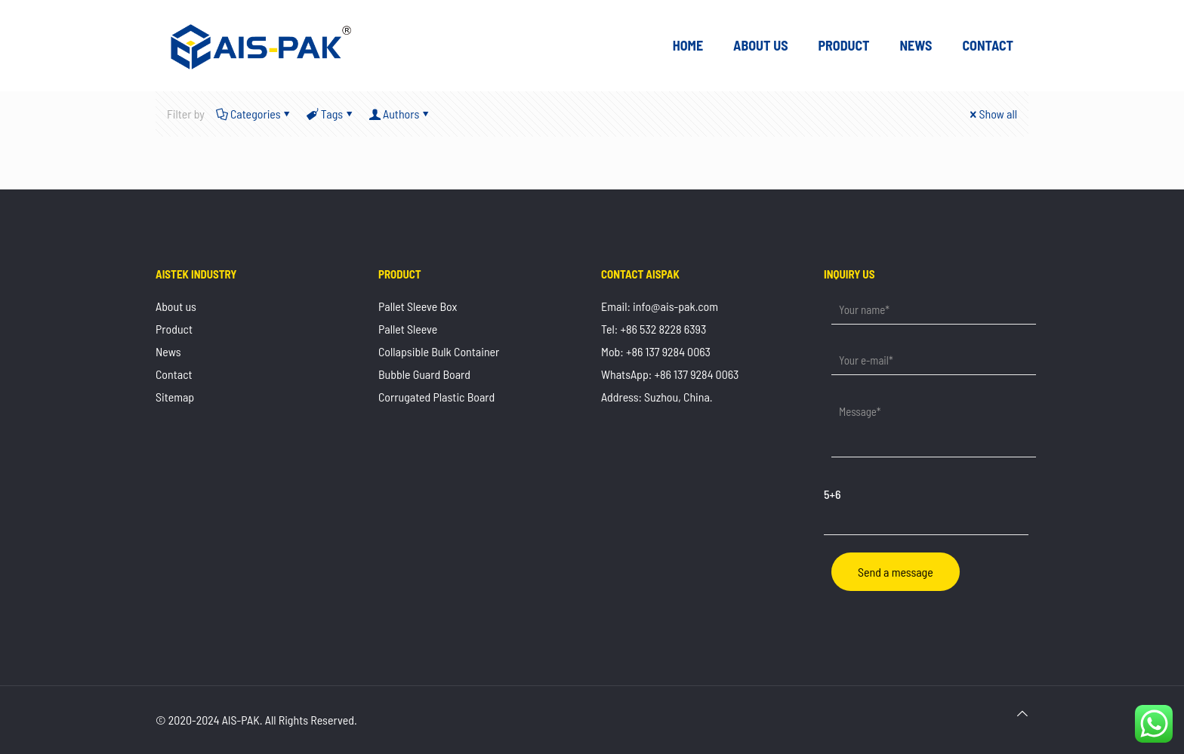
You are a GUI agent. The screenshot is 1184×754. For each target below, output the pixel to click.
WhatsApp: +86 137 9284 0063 (669, 374)
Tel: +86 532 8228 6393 (653, 329)
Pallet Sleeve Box (417, 306)
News (168, 351)
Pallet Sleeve (407, 329)
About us (176, 306)
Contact (174, 374)
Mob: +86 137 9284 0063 (656, 351)
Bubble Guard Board (424, 374)
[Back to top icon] (1022, 713)
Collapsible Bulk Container (438, 351)
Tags (331, 113)
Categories (254, 113)
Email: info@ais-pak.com (659, 306)
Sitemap (175, 396)
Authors (399, 113)
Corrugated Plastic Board (436, 396)
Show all (992, 113)
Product (174, 329)
